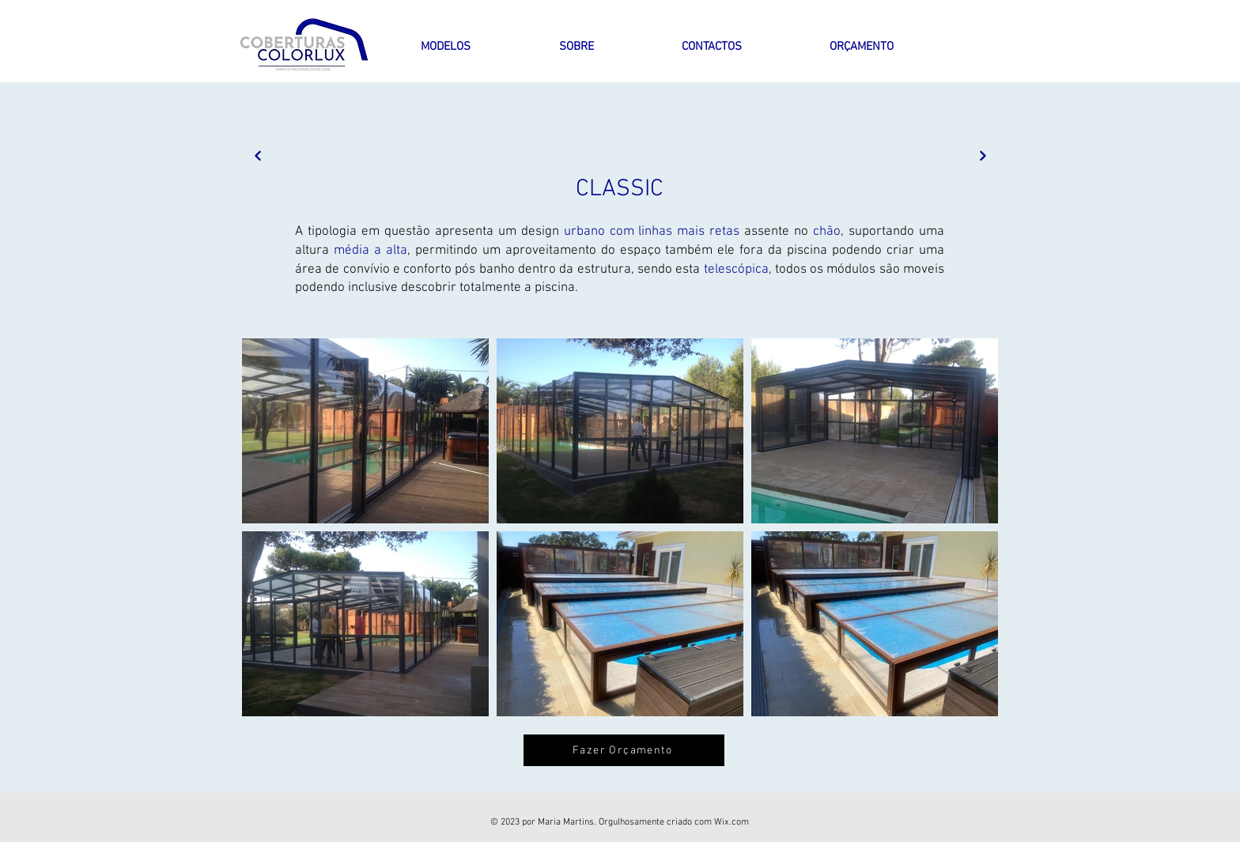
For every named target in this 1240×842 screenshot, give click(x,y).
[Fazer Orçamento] (624, 750)
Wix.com (731, 822)
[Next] (257, 155)
